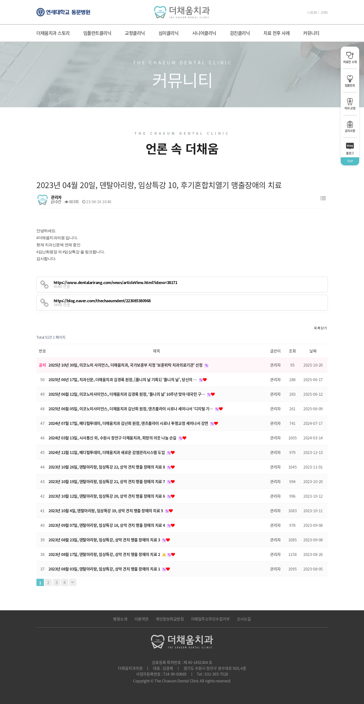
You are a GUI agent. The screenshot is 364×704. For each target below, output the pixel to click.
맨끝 (72, 582)
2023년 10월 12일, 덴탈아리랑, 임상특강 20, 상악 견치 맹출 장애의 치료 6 (107, 496)
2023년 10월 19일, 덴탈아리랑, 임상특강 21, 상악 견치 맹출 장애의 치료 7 (107, 481)
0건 (56, 201)
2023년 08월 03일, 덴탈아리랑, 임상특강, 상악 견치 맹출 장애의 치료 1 (105, 569)
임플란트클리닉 (97, 33)
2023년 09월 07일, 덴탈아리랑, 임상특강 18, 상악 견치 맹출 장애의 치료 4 (107, 525)
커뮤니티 (311, 33)
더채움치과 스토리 (53, 33)
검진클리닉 (240, 33)
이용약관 (141, 619)
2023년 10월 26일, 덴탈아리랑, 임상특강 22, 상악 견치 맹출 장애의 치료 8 (107, 467)
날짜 (312, 351)
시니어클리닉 (204, 33)
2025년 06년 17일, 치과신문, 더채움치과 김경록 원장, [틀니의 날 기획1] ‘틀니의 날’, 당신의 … (123, 379)
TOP (350, 161)
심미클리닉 (168, 33)
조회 (292, 351)
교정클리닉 (135, 33)
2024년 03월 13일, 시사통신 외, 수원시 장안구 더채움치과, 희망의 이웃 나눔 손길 (113, 438)
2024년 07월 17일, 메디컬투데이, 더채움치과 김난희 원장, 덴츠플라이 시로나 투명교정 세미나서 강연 (129, 423)
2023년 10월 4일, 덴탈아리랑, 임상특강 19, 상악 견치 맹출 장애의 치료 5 (106, 510)
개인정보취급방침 (170, 619)
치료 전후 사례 (276, 33)
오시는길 (244, 619)
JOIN (324, 12)
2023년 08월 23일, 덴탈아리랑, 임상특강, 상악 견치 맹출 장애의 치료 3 (105, 540)
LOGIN (312, 12)
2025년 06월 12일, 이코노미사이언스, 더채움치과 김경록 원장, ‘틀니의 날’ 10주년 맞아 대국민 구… (127, 394)
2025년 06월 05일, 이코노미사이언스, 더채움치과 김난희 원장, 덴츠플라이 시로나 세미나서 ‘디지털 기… (131, 408)
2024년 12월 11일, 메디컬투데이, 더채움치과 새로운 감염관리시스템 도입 (107, 452)
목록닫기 (320, 328)
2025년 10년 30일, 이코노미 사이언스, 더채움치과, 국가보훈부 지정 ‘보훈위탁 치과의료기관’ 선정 (126, 365)
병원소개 (120, 619)
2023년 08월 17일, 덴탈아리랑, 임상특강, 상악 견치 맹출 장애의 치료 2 (105, 554)
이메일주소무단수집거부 (210, 619)
